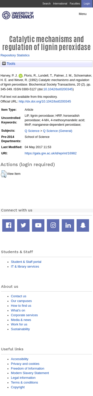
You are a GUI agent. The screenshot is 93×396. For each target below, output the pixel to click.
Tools (8, 64)
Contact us (18, 296)
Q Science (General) (57, 131)
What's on (18, 310)
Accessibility (19, 359)
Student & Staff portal (26, 262)
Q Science (32, 131)
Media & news (21, 320)
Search (46, 3)
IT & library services (25, 266)
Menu (83, 14)
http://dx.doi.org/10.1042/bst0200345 (45, 101)
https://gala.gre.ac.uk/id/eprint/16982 (51, 153)
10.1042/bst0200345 (58, 89)
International (60, 3)
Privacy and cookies (25, 364)
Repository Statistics (15, 55)
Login (87, 3)
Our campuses (21, 301)
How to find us (21, 305)
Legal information (23, 378)
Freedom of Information (27, 368)
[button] (3, 174)
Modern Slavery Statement (30, 373)
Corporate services (24, 315)
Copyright (18, 387)
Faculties (75, 3)
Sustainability (20, 329)
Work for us (19, 324)
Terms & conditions (24, 382)
